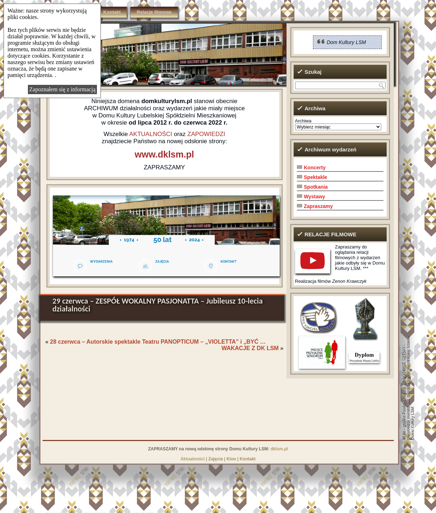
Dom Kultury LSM (346, 42)
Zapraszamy (318, 206)
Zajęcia (215, 458)
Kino (231, 458)
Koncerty (315, 167)
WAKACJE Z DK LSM (250, 348)
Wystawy (314, 196)
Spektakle (315, 177)
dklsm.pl (279, 448)
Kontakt (112, 12)
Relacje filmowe (154, 12)
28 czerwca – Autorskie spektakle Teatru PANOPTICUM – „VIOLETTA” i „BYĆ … (158, 342)
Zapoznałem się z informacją (62, 89)
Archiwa (303, 121)
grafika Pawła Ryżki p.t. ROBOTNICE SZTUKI (403, 387)
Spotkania (316, 187)
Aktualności (192, 458)
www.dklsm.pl (164, 154)
